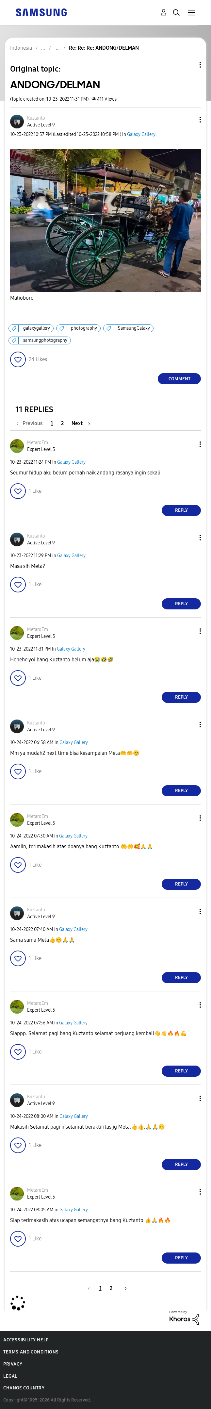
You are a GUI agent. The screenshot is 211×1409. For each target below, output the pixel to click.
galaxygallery (36, 328)
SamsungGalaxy (134, 328)
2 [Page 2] (62, 423)
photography (84, 328)
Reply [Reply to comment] (181, 510)
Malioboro (22, 298)
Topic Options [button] (189, 65)
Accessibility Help (26, 1340)
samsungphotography (45, 340)
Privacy (12, 1364)
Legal (10, 1376)
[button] (189, 120)
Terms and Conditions (31, 1352)
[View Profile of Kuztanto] (36, 118)
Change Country (23, 1388)
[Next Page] (80, 423)
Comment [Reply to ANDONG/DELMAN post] (179, 379)
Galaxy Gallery (141, 134)
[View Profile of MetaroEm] (37, 442)
